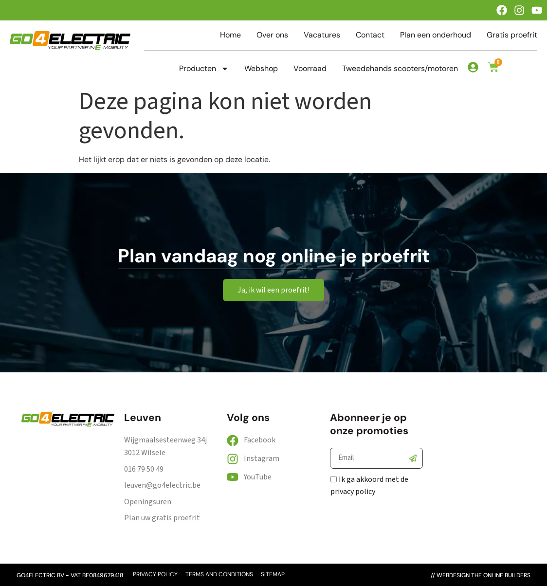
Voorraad (310, 68)
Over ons (272, 35)
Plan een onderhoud (435, 35)
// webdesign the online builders (480, 575)
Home (230, 35)
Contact (370, 35)
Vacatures (322, 35)
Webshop (261, 68)
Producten (204, 68)
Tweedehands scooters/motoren (400, 68)
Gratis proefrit (512, 35)
